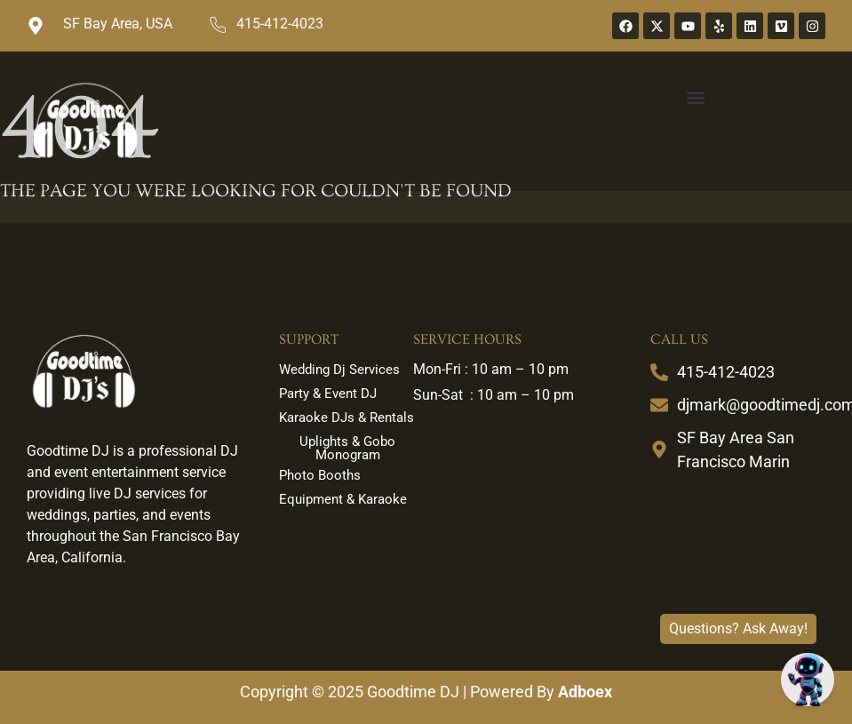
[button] (695, 97)
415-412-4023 (279, 23)
